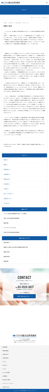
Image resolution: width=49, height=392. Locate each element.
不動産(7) (6, 189)
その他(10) (7, 203)
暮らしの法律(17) (8, 193)
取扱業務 (5, 347)
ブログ (38, 17)
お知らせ (5, 365)
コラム (4, 361)
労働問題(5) (7, 174)
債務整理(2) (7, 169)
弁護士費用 (5, 358)
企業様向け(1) (7, 198)
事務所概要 (5, 350)
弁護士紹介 (5, 354)
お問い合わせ (6, 387)
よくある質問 (6, 372)
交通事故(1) (7, 184)
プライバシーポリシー (8, 383)
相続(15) (6, 160)
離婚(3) (6, 164)
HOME (33, 17)
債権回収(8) (7, 179)
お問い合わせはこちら (23, 296)
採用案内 (5, 376)
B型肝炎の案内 (6, 379)
